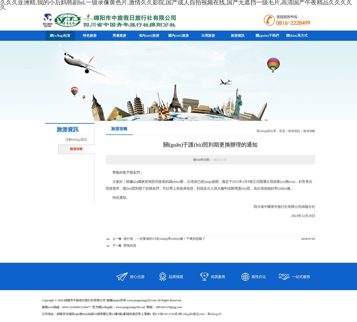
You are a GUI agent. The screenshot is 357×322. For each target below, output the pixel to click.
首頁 (282, 131)
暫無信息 (130, 245)
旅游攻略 (76, 149)
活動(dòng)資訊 (76, 139)
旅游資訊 (294, 131)
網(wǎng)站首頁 (60, 41)
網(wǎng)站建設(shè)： (193, 314)
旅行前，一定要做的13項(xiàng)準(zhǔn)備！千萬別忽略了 (164, 238)
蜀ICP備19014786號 (165, 314)
